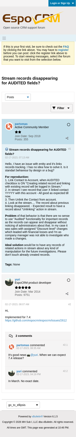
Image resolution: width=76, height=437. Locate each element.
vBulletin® (37, 416)
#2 (69, 304)
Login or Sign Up (62, 3)
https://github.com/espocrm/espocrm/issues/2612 (36, 320)
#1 (69, 148)
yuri (35, 354)
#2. (65, 345)
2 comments (24, 335)
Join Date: (21, 136)
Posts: (19, 139)
